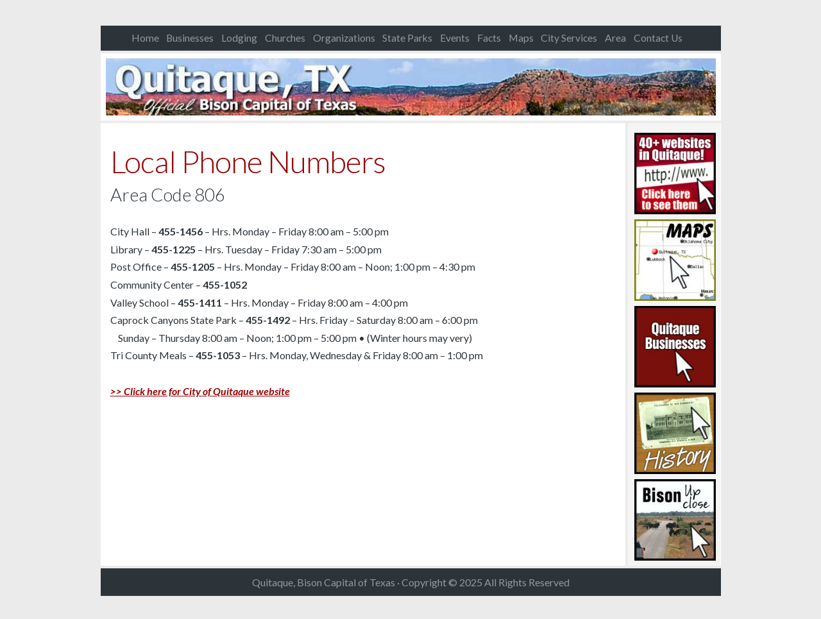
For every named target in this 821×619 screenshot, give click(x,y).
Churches (285, 38)
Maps (521, 38)
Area (615, 38)
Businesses (190, 38)
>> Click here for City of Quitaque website (200, 391)
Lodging (239, 38)
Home (145, 38)
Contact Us (658, 38)
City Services (569, 38)
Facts (489, 38)
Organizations (344, 38)
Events (455, 38)
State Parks (407, 38)
